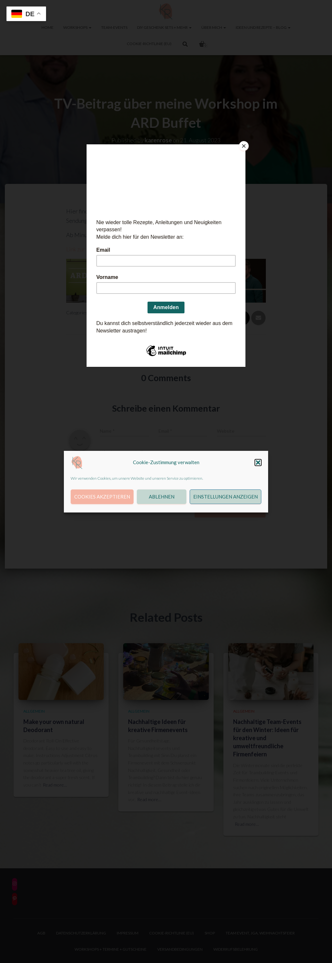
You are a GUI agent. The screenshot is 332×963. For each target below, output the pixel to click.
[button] (258, 462)
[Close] (244, 146)
